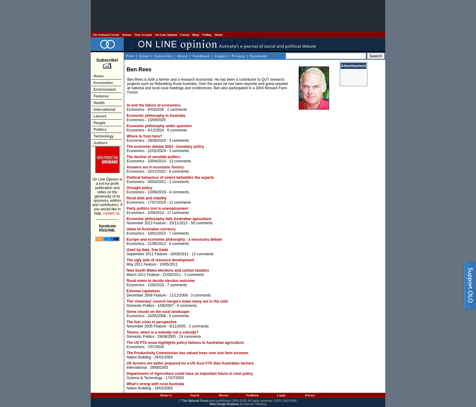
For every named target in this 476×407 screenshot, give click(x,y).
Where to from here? (144, 136)
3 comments (179, 140)
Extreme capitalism (143, 291)
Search (194, 395)
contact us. (112, 213)
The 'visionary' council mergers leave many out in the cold (177, 301)
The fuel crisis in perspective (152, 322)
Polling (207, 34)
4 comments (179, 192)
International (104, 109)
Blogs (196, 34)
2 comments (177, 109)
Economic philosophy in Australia (156, 116)
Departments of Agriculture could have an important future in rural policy (190, 373)
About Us (166, 395)
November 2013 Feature (146, 223)
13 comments (180, 161)
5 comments (179, 316)
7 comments (179, 233)
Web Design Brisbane (224, 404)
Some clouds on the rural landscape (158, 312)
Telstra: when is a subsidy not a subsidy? (163, 332)
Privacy (238, 56)
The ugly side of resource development (160, 260)
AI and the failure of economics (154, 105)
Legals (220, 56)
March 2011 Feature (143, 275)
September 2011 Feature (147, 254)
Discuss (224, 395)
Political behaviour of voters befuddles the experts (170, 177)
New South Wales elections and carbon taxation (168, 270)
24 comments (190, 336)
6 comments (177, 130)
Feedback (201, 56)
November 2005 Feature (146, 326)
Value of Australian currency (151, 229)
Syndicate (258, 56)
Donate (126, 34)
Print (130, 56)
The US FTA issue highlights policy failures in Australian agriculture (185, 343)
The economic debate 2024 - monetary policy (165, 146)
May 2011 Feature (141, 264)
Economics (103, 83)
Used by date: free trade (147, 250)
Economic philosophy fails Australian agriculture (169, 219)
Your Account (143, 34)
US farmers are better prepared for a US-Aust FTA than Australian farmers (190, 363)
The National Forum (106, 34)
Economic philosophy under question (159, 126)
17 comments (178, 213)
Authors (100, 143)
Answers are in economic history (155, 167)
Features (101, 96)
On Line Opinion (166, 34)
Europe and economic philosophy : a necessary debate (174, 239)
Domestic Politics (140, 306)
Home (98, 76)
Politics (100, 129)
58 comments (201, 223)
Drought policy (139, 188)
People (99, 123)
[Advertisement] (237, 16)
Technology (103, 136)
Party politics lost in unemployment (157, 208)
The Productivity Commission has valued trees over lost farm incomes (187, 353)
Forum (184, 34)
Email (145, 56)
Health (99, 103)
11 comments (180, 202)
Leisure (100, 116)
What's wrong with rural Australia (155, 384)
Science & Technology (144, 378)
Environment (104, 89)
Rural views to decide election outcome (161, 281)
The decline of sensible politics (153, 157)
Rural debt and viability (147, 198)
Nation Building (139, 357)
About (218, 34)
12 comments (203, 254)
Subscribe (163, 56)
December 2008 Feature (146, 295)
